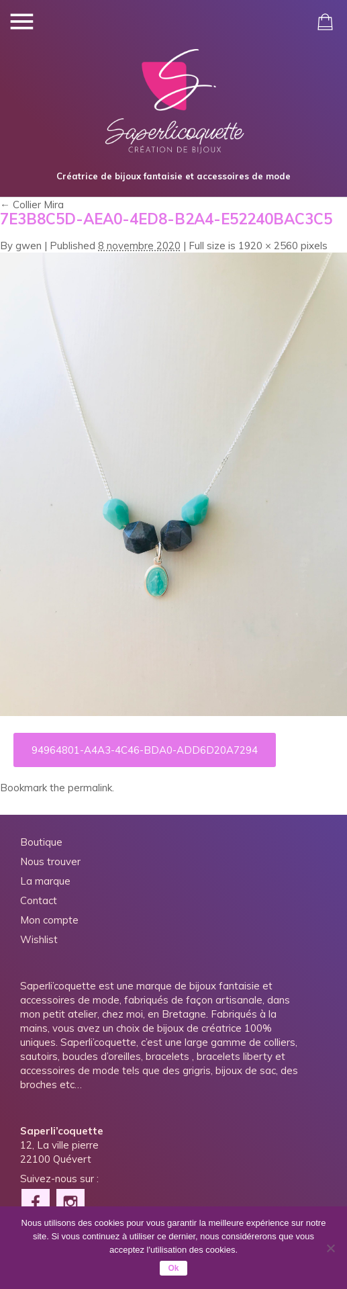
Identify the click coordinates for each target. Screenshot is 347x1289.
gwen (28, 245)
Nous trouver (50, 861)
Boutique (41, 842)
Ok (173, 1268)
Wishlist (39, 939)
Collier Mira (32, 204)
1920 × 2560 (268, 245)
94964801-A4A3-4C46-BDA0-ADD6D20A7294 (145, 750)
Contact (38, 900)
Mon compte (49, 920)
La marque (45, 881)
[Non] (330, 1248)
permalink (90, 787)
